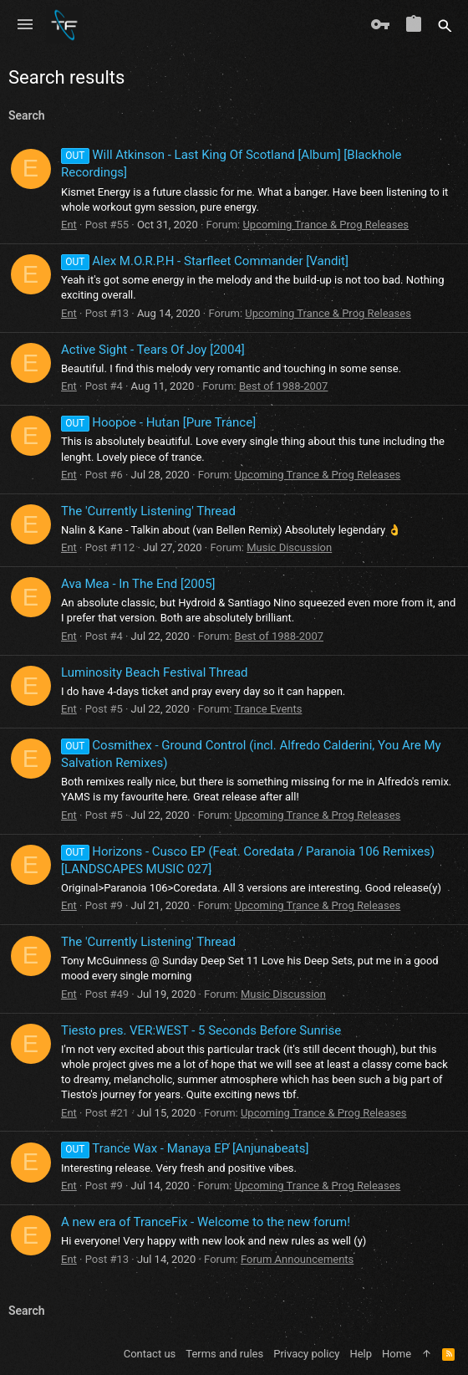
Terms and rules (224, 1353)
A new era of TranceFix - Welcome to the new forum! (205, 1221)
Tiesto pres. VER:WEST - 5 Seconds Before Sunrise (201, 1030)
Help (360, 1353)
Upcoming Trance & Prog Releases (325, 224)
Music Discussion (289, 547)
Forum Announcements (297, 1259)
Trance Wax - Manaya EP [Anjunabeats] (184, 1148)
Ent (69, 224)
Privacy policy (306, 1353)
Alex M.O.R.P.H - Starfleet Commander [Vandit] (204, 260)
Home (396, 1353)
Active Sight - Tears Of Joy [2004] (153, 349)
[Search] (445, 25)
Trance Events (268, 709)
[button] (25, 25)
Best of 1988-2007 (283, 386)
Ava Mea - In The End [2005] (138, 583)
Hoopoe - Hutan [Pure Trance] (158, 422)
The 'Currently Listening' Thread (148, 511)
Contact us (150, 1353)
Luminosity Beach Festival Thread (154, 672)
